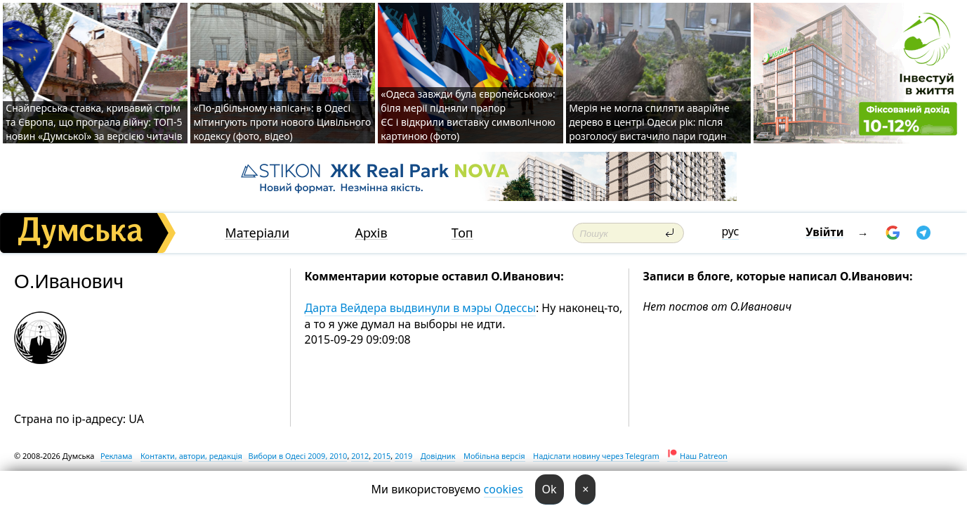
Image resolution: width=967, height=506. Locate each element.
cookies (503, 489)
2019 (403, 455)
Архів (371, 233)
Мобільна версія (494, 455)
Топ (462, 233)
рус (730, 231)
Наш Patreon (704, 455)
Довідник (438, 455)
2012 (360, 455)
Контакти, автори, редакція (191, 455)
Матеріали (257, 233)
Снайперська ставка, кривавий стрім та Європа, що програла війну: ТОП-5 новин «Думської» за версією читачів (94, 122)
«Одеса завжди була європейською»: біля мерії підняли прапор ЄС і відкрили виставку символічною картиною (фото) (468, 115)
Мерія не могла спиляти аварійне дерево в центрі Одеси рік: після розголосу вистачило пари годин (649, 122)
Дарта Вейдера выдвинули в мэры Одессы (420, 308)
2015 (381, 455)
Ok (549, 489)
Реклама (116, 455)
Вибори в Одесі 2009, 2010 (298, 455)
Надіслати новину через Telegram (596, 455)
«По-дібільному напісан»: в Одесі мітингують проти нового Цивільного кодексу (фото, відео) (282, 122)
